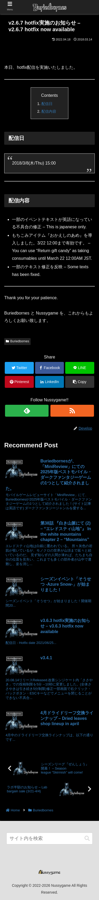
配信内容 (48, 111)
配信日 (47, 104)
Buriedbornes (17, 341)
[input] (49, 838)
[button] (87, 838)
